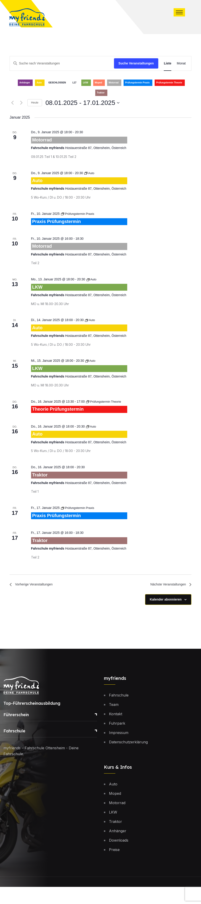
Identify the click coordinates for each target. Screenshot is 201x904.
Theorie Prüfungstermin (63, 419)
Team (114, 721)
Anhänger (24, 82)
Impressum (118, 749)
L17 (74, 82)
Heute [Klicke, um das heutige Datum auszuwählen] (34, 102)
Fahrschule (14, 748)
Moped (98, 82)
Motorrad (114, 82)
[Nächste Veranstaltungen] (21, 103)
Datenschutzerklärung (128, 759)
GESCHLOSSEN (57, 82)
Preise (114, 866)
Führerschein (16, 731)
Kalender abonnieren (166, 616)
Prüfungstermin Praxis (137, 82)
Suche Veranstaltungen (136, 63)
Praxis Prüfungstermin (61, 224)
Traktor (101, 92)
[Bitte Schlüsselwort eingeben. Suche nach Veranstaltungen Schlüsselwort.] (62, 63)
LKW (85, 82)
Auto (39, 82)
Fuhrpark (117, 740)
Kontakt (115, 731)
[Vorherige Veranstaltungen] (12, 103)
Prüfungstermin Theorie (169, 82)
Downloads (118, 857)
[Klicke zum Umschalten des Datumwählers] (82, 102)
